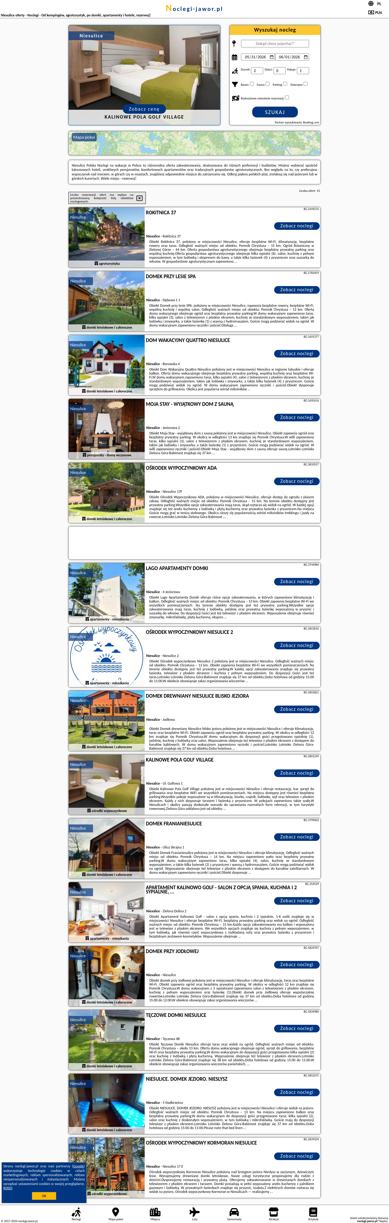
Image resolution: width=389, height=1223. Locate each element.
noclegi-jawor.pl (194, 8)
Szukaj (275, 112)
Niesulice (78, 217)
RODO (7, 1188)
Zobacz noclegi (297, 226)
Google (78, 1166)
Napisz (383, 1221)
